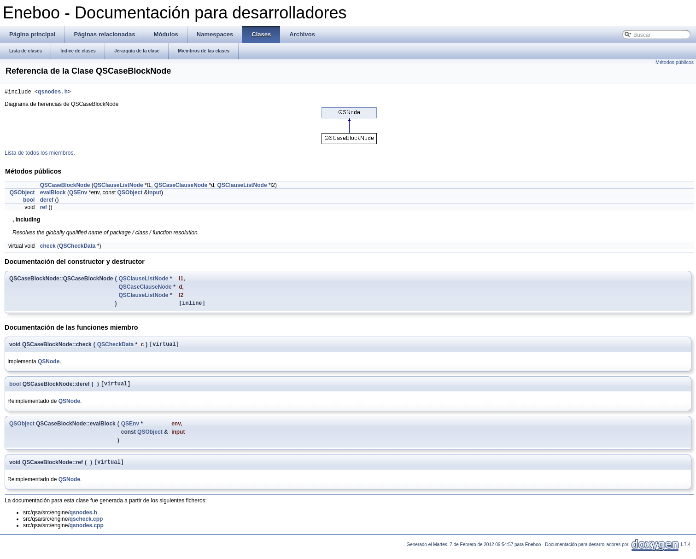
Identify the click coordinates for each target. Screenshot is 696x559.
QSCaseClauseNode (180, 186)
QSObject (22, 194)
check (48, 247)
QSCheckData (77, 247)
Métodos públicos (674, 62)
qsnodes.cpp (87, 532)
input (154, 194)
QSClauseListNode (118, 186)
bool (29, 201)
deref (46, 201)
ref (43, 208)
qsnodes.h (53, 93)
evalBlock (53, 194)
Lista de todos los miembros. (40, 154)
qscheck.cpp (86, 526)
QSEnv (78, 194)
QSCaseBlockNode (65, 186)
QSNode (48, 365)
